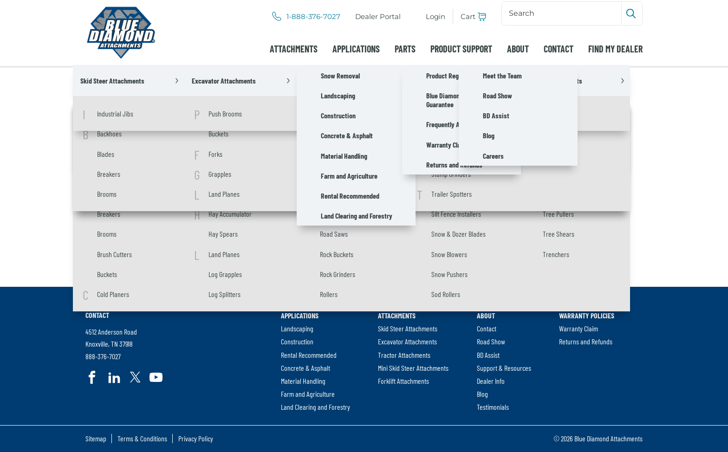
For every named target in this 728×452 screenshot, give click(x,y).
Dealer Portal (378, 16)
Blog (482, 393)
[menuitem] (377, 16)
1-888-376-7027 (313, 17)
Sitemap (95, 438)
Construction (297, 341)
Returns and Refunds (585, 341)
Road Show (491, 341)
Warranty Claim (578, 328)
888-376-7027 (103, 356)
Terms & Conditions (142, 438)
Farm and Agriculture (308, 393)
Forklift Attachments (403, 380)
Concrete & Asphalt (305, 367)
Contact (558, 48)
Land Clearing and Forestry (315, 406)
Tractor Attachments (404, 354)
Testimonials (493, 406)
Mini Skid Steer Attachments (413, 367)
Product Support (461, 48)
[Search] (562, 13)
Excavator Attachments (407, 341)
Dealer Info (491, 380)
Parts (405, 48)
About (518, 48)
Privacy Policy (195, 438)
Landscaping (297, 328)
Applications (356, 48)
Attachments (294, 48)
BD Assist (488, 354)
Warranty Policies (586, 315)
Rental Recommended (309, 354)
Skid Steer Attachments (407, 328)
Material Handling (303, 380)
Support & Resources (504, 367)
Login (435, 16)
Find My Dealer (615, 48)
